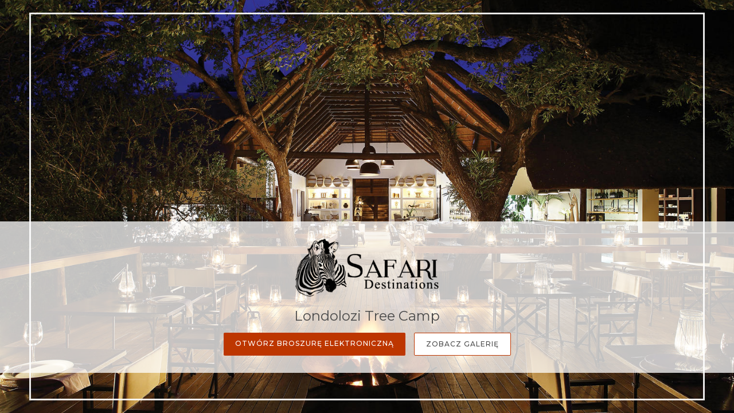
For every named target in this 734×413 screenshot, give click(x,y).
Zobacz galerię (462, 344)
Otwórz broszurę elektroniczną (314, 343)
